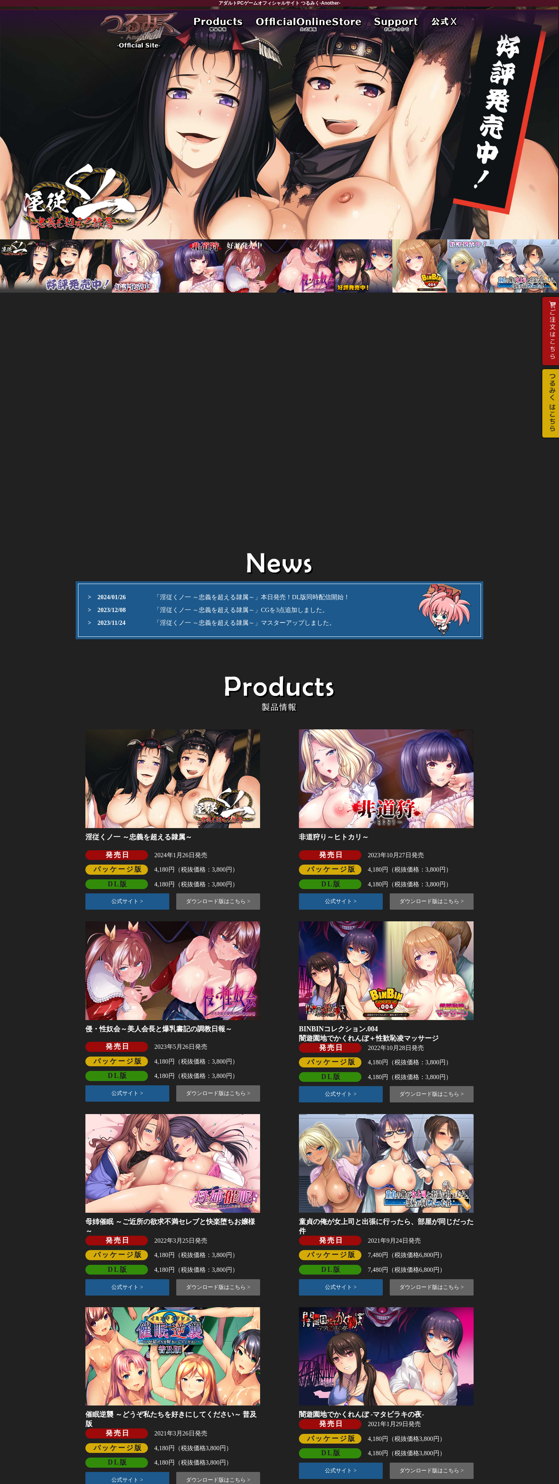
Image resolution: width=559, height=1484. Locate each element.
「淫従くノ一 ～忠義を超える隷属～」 (207, 610)
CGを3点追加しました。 (294, 610)
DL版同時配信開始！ (321, 597)
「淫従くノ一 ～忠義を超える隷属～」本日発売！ (223, 597)
